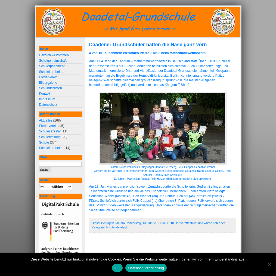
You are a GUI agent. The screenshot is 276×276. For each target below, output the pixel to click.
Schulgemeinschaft (53, 61)
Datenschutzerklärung (146, 268)
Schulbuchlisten (50, 88)
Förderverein (48, 77)
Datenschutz (48, 105)
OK (117, 268)
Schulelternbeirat (51, 72)
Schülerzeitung (50, 137)
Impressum (47, 99)
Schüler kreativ (50, 131)
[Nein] (269, 264)
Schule (110, 227)
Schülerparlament (52, 66)
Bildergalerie (48, 83)
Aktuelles (45, 120)
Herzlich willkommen (54, 55)
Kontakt (44, 93)
